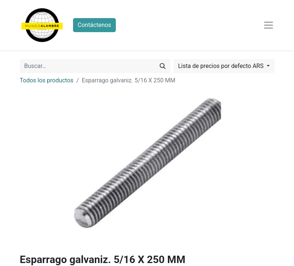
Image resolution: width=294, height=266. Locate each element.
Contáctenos (94, 24)
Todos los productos (47, 80)
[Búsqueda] (162, 66)
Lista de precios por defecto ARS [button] (221, 65)
